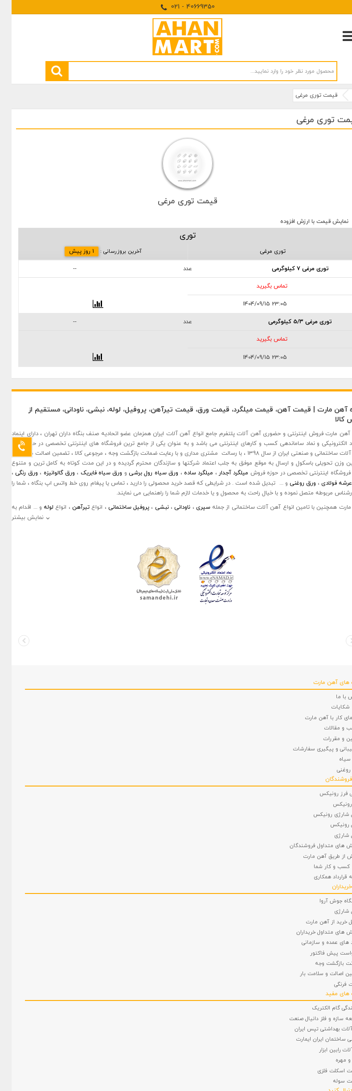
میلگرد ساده (186, 473)
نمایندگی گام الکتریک (325, 1008)
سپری (191, 507)
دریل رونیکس (334, 824)
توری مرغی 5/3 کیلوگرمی (288, 322)
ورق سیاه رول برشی (142, 473)
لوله (37, 507)
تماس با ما (337, 696)
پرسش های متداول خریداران (317, 932)
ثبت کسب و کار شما (326, 866)
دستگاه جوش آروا (329, 901)
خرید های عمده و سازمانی (320, 942)
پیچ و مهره (337, 1060)
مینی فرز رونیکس (329, 793)
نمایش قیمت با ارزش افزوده (303, 222)
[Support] (10, 447)
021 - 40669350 (176, 7)
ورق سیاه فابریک (90, 473)
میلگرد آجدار (222, 473)
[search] (45, 71)
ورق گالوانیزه (47, 473)
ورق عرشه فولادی (331, 483)
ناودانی (171, 507)
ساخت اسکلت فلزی (328, 1071)
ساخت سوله (335, 1081)
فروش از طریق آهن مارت (321, 856)
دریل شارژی (336, 835)
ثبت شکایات (335, 707)
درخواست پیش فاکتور (324, 953)
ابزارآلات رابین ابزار (328, 1050)
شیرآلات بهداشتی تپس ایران (316, 1029)
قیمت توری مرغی (305, 95)
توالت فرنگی (336, 984)
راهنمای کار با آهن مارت (322, 717)
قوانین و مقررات (331, 738)
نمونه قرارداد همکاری (326, 877)
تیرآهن (69, 507)
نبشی (150, 507)
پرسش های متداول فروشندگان (314, 845)
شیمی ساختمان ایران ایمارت (317, 1039)
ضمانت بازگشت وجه (326, 963)
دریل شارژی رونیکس (326, 814)
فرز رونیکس (335, 804)
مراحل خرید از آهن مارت (322, 922)
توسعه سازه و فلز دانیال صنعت (314, 1018)
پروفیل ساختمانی (117, 507)
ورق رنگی (15, 473)
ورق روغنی (291, 483)
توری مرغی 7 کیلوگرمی (288, 269)
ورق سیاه (338, 759)
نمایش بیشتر (16, 518)
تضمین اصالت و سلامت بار (319, 973)
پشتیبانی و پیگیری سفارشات (316, 749)
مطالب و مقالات (331, 728)
